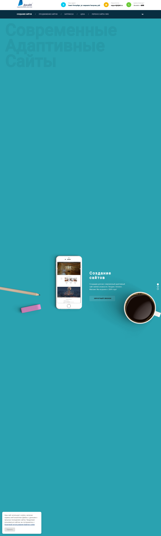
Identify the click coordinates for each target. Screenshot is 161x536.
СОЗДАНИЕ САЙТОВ (24, 14)
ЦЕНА (82, 14)
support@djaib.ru (117, 5)
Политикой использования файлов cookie (19, 524)
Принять (10, 529)
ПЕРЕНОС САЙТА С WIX (100, 14)
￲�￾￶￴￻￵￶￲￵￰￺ (142, 5)
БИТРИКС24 (69, 14)
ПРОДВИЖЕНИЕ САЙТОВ (48, 14)
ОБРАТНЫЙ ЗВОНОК (102, 298)
